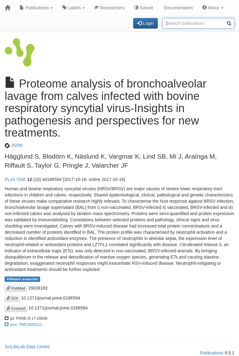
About (212, 7)
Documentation (177, 7)
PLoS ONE (15, 179)
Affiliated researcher (22, 279)
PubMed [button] (16, 288)
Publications (36, 7)
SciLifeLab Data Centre (27, 346)
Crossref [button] (16, 308)
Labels (73, 7)
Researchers (109, 7)
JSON (13, 145)
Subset (143, 7)
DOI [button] (12, 298)
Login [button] (145, 23)
